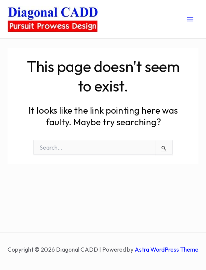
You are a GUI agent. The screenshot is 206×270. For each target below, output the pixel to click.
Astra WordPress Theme (166, 249)
